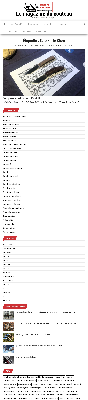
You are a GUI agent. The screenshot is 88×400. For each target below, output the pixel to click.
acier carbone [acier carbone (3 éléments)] (13, 377)
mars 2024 (6, 268)
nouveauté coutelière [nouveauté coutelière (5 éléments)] (74, 398)
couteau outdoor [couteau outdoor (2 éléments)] (48, 391)
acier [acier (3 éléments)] (5, 377)
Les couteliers (34, 24)
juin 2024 (6, 256)
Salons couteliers (9, 216)
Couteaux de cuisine (10, 152)
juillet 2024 (7, 252)
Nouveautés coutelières (11, 204)
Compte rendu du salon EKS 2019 (21, 98)
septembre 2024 (9, 248)
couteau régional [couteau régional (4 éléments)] (9, 395)
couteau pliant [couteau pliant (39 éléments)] (60, 391)
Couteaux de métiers (10, 156)
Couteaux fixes (8, 164)
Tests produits (26, 31)
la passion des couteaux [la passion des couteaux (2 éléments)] (50, 398)
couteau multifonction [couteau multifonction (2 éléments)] (65, 388)
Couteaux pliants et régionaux (13, 168)
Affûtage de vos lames (11, 124)
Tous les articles (8, 224)
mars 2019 (6, 296)
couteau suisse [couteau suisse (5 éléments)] (22, 395)
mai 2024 (6, 260)
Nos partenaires (40, 31)
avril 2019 (6, 292)
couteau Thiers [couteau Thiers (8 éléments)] (34, 395)
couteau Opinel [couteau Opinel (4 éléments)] (36, 391)
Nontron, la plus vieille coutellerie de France (33, 334)
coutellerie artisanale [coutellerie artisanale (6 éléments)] (72, 395)
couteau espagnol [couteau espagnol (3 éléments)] (66, 384)
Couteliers (6, 172)
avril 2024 (6, 264)
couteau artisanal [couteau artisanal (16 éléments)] (30, 381)
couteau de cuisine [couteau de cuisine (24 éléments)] (24, 384)
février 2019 (7, 300)
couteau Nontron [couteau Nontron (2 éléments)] (9, 391)
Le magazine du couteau (44, 13)
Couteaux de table (9, 160)
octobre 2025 (8, 244)
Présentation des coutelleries (13, 208)
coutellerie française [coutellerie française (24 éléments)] (25, 398)
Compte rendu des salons (12, 148)
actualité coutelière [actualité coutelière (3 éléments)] (34, 377)
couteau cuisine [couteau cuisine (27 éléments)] (69, 381)
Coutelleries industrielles (11, 184)
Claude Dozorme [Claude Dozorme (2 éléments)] (9, 381)
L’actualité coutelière (17, 24)
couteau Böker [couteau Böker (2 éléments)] (57, 381)
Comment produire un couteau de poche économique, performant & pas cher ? (47, 323)
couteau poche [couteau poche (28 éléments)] (72, 391)
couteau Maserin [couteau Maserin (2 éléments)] (50, 388)
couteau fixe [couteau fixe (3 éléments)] (78, 384)
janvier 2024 (7, 272)
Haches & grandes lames (12, 196)
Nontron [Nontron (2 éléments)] (62, 398)
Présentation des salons (11, 212)
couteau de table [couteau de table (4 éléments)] (52, 384)
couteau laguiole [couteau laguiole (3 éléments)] (22, 388)
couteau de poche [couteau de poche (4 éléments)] (39, 384)
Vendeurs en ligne (9, 232)
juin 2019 (6, 284)
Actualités (6, 120)
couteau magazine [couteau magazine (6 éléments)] (36, 388)
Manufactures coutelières (12, 200)
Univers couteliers (9, 228)
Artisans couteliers (9, 136)
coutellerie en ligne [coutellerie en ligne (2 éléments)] (10, 398)
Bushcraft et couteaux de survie (14, 144)
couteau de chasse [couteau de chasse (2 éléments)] (10, 384)
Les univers (13, 31)
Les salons (63, 24)
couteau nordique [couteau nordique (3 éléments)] (23, 391)
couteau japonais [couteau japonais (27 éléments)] (9, 388)
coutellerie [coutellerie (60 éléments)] (59, 395)
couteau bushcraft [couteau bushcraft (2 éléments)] (44, 381)
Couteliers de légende (10, 176)
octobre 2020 (8, 280)
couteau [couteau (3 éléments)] (19, 381)
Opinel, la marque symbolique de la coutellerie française (39, 346)
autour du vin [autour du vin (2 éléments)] (60, 377)
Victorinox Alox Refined (26, 357)
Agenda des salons (9, 128)
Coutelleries (7, 180)
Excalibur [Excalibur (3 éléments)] (37, 398)
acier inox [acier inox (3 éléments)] (23, 377)
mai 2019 (6, 288)
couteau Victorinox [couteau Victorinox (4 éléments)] (47, 395)
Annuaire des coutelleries (12, 132)
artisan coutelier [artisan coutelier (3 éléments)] (48, 377)
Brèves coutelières (9, 140)
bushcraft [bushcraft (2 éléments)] (70, 377)
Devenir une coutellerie (11, 192)
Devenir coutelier (9, 188)
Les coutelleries (49, 24)
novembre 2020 (8, 276)
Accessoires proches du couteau (14, 116)
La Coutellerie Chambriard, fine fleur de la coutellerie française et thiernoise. (46, 312)
